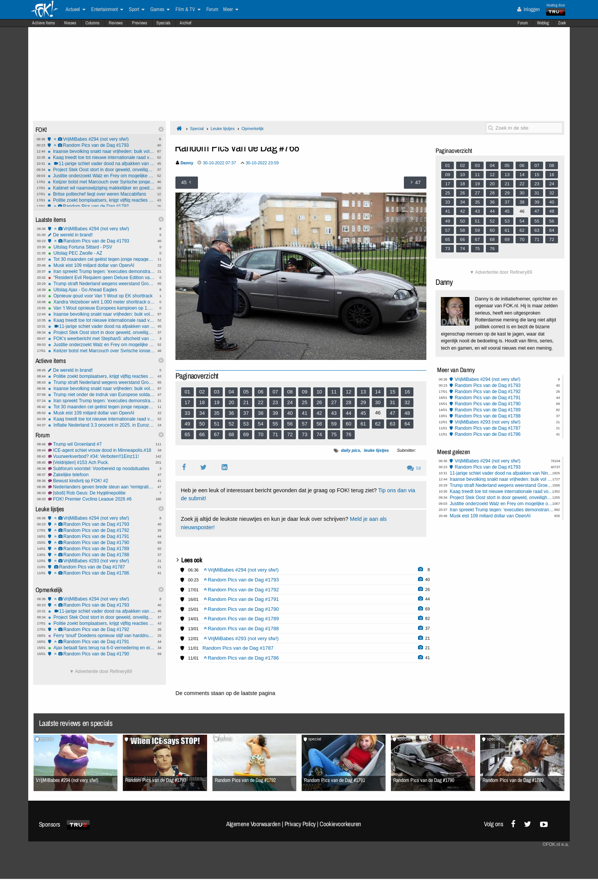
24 (290, 402)
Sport (137, 9)
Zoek (562, 23)
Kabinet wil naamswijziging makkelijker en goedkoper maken (101, 188)
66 (202, 434)
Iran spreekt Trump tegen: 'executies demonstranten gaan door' (101, 271)
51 (216, 424)
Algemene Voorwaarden (253, 824)
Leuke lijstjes (223, 128)
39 (275, 413)
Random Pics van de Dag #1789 (101, 548)
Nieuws (70, 23)
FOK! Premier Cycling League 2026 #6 (101, 499)
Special (197, 128)
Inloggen (528, 9)
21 (246, 402)
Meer (230, 9)
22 (260, 402)
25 (304, 402)
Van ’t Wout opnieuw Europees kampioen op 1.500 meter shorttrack (101, 308)
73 (304, 434)
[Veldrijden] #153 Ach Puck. (101, 462)
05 (246, 392)
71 (275, 434)
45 (363, 413)
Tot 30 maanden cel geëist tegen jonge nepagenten (101, 259)
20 (231, 402)
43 (333, 413)
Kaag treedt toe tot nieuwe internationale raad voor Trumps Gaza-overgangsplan (101, 157)
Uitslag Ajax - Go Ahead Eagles (101, 289)
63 (392, 424)
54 (260, 424)
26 (319, 402)
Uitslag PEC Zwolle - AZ (101, 253)
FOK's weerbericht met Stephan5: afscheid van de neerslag (101, 338)
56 (290, 424)
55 (275, 424)
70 (260, 434)
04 (231, 392)
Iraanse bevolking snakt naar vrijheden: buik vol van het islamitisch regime (101, 151)
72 (290, 434)
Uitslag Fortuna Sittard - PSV (101, 247)
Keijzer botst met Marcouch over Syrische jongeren (101, 182)
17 (187, 402)
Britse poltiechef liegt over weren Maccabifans (101, 194)
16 (407, 392)
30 (378, 402)
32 (407, 402)
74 (319, 434)
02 (202, 392)
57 (304, 424)
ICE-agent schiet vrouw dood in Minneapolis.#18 (101, 450)
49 (187, 424)
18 (202, 402)
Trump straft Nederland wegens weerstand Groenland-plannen (101, 283)
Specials (163, 23)
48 (407, 413)
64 (407, 424)
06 (260, 392)
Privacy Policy (300, 824)
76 (348, 434)
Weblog (543, 23)
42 (319, 413)
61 (363, 424)
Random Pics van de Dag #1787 (101, 567)
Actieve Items (43, 23)
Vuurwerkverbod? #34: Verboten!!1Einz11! (101, 456)
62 (378, 424)
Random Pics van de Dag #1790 (101, 542)
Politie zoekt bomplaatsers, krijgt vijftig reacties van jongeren (101, 200)
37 (246, 413)
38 (260, 413)
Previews (139, 23)
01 (187, 392)
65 (187, 434)
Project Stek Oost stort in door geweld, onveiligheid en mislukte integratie (101, 169)
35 (216, 413)
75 (333, 434)
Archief (185, 23)
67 (216, 434)
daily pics (350, 450)
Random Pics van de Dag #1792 (101, 206)
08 (290, 392)
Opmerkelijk (252, 128)
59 (333, 424)
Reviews (116, 23)
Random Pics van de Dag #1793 (101, 145)
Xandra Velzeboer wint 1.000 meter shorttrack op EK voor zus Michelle (101, 302)
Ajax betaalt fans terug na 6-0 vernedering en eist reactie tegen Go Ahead (101, 647)
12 (348, 392)
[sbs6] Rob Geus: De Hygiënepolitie (101, 493)
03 (216, 392)
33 (187, 413)
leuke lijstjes (376, 450)
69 (246, 434)
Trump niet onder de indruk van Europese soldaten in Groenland (101, 394)
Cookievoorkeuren (340, 824)
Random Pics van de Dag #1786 (101, 573)
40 (290, 413)
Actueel (75, 9)
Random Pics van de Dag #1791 (101, 536)
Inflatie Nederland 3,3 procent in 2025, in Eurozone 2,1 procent (101, 425)
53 (246, 424)
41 (304, 413)
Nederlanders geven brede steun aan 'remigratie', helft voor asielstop (101, 487)
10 (319, 392)
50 (202, 424)
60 (348, 424)
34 (202, 413)
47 (392, 413)
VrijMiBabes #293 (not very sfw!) (101, 561)
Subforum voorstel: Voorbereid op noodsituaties (101, 468)
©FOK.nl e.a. (555, 844)
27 (333, 402)
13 (363, 392)
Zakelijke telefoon (101, 474)
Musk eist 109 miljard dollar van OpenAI (101, 265)
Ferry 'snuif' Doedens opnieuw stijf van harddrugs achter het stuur (101, 635)
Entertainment (107, 9)
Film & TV (188, 9)
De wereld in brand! (101, 235)
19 (216, 402)
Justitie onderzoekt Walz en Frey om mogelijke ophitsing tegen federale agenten (101, 175)
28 (348, 402)
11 (333, 392)
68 (231, 434)
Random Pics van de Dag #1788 (101, 554)
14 (378, 392)
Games (160, 9)
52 (231, 424)
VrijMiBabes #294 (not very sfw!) (101, 139)
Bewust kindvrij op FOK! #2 (101, 480)
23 (275, 402)
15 (392, 392)
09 (304, 392)
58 (319, 424)
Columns (92, 23)
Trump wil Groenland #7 (101, 444)
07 (275, 392)
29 (363, 402)
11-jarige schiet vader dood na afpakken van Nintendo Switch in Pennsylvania (101, 163)
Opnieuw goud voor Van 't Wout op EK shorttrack (101, 296)
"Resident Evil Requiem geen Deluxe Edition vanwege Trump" (101, 277)
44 (348, 413)
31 (392, 402)
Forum (523, 23)
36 (231, 413)
